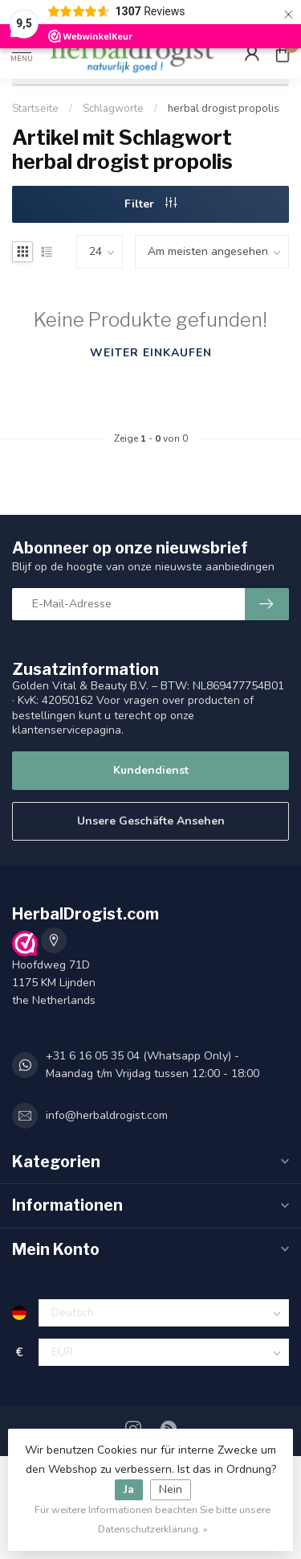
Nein (170, 1489)
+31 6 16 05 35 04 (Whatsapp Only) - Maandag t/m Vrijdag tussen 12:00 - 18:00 (152, 1064)
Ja (129, 1489)
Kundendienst (151, 770)
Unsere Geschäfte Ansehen (151, 821)
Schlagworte (113, 108)
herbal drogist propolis (223, 108)
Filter (150, 204)
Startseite (35, 108)
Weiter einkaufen (151, 352)
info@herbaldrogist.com (107, 1115)
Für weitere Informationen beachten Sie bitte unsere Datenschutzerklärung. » (152, 1519)
